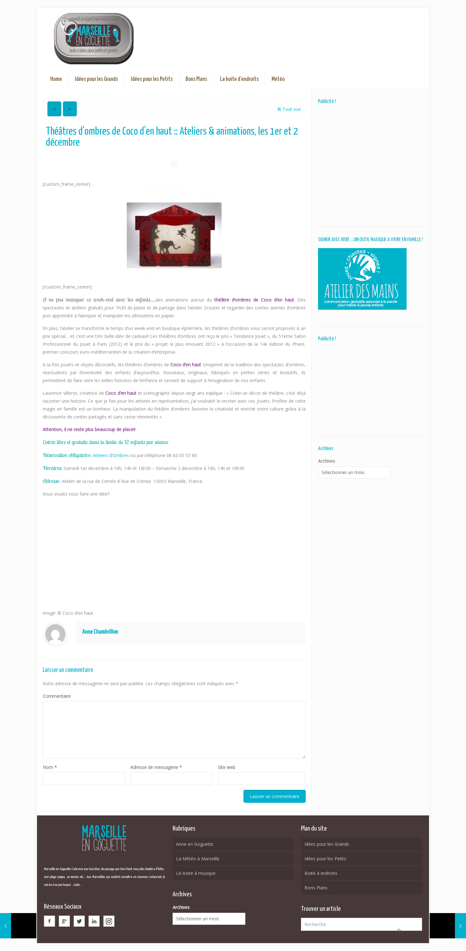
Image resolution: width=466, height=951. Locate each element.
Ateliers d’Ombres (111, 455)
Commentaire (57, 696)
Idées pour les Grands (326, 844)
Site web (226, 767)
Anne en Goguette (194, 844)
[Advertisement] (370, 165)
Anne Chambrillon (100, 632)
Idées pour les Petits (325, 859)
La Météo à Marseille (197, 859)
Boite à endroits (320, 873)
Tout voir (288, 109)
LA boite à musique (196, 873)
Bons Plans (316, 888)
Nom (50, 767)
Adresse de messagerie (156, 767)
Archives (326, 461)
